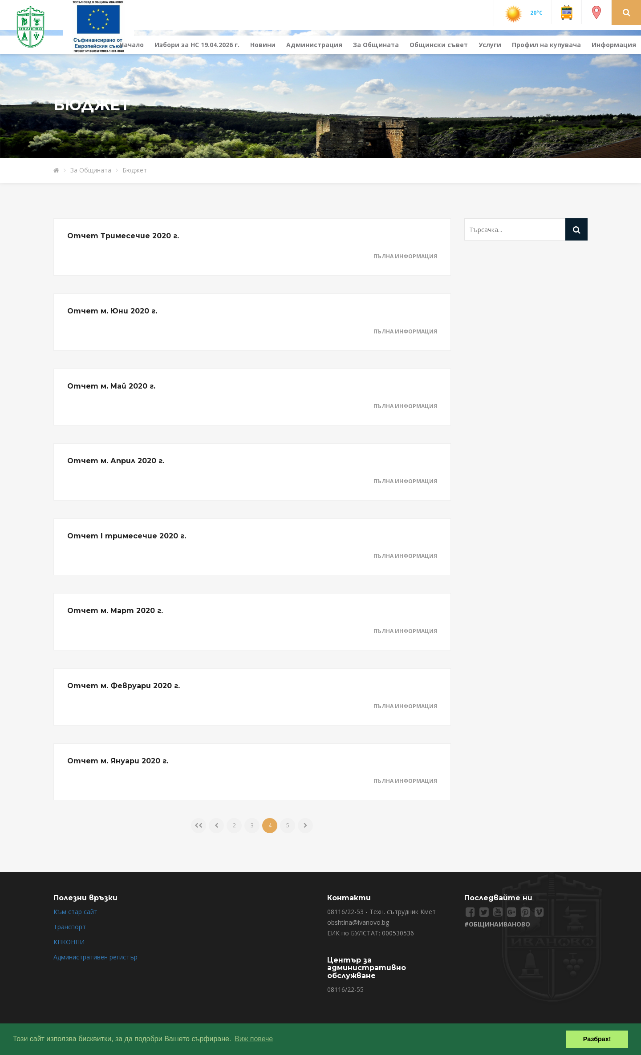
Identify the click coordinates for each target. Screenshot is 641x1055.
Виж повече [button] (254, 1039)
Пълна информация (405, 256)
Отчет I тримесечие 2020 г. (126, 536)
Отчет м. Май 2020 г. (111, 386)
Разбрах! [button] (597, 1039)
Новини (263, 44)
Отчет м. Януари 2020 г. (117, 761)
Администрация (314, 44)
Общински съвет (439, 44)
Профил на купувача (546, 44)
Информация (614, 44)
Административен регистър (95, 957)
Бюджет (134, 170)
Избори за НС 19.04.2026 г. (196, 44)
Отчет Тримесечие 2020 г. (123, 236)
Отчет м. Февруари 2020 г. (123, 686)
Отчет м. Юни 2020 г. (112, 311)
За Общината (376, 44)
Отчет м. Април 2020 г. (115, 461)
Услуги (490, 44)
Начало (131, 44)
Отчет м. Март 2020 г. (115, 610)
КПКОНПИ (69, 942)
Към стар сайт (75, 911)
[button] (626, 12)
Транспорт (69, 927)
